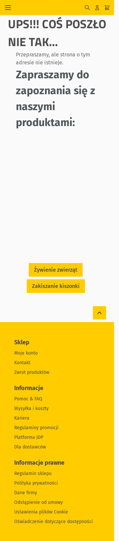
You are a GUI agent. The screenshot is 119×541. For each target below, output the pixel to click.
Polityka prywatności (36, 483)
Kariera (21, 418)
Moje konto (26, 353)
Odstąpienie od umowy (38, 502)
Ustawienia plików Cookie (41, 512)
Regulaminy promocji (36, 428)
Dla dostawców (30, 447)
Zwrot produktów (31, 372)
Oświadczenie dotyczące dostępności (53, 521)
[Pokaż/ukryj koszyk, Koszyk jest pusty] (107, 7)
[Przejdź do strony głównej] (49, 7)
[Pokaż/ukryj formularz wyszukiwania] (87, 7)
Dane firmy (25, 493)
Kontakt (22, 363)
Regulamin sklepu (33, 473)
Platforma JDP (28, 437)
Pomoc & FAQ (28, 399)
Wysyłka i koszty (31, 408)
